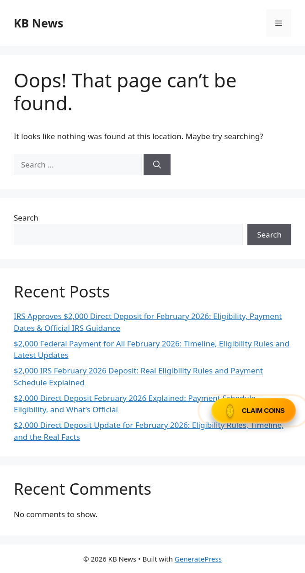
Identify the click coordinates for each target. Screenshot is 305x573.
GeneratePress (198, 558)
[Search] (157, 165)
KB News (38, 23)
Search (26, 217)
